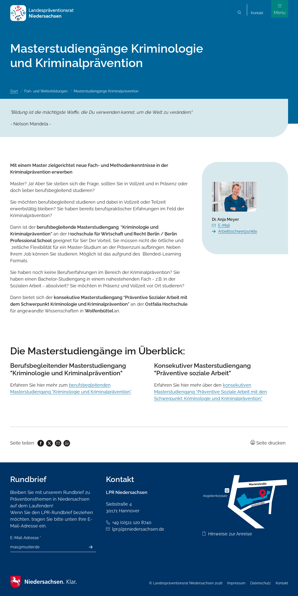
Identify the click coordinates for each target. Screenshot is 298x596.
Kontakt (257, 13)
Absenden (93, 547)
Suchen (239, 13)
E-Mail (224, 225)
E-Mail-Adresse (25, 537)
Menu (280, 12)
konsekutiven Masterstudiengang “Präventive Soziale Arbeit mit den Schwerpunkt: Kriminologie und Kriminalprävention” (210, 391)
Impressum (236, 583)
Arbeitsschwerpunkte (237, 231)
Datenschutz (260, 583)
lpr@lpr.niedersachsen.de (138, 529)
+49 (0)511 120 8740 (131, 522)
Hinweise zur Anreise (230, 533)
